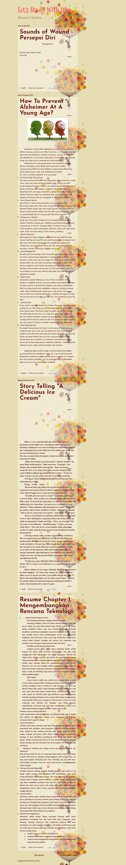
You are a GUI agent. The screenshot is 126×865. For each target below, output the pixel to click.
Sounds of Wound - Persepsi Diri (46, 35)
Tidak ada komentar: (36, 88)
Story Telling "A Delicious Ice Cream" (41, 392)
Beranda (39, 855)
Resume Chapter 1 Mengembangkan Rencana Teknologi (46, 605)
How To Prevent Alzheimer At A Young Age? (41, 107)
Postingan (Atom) (33, 861)
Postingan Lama (69, 855)
